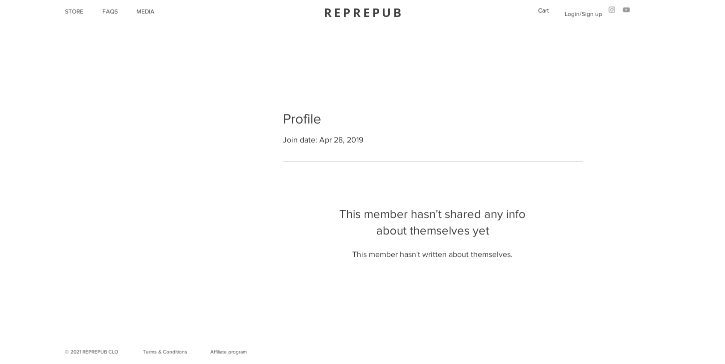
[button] (547, 10)
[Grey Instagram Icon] (612, 10)
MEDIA (145, 11)
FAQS (110, 11)
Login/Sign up (583, 14)
